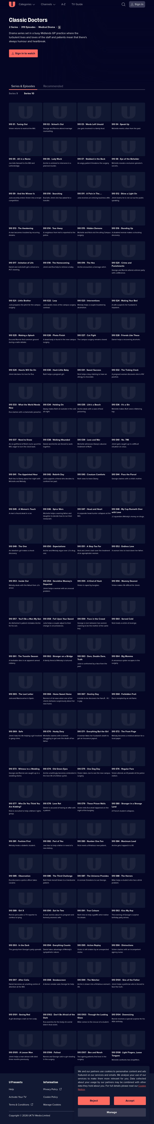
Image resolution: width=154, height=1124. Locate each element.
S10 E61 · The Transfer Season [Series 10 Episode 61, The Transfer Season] (23, 656)
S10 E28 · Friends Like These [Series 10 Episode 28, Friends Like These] (125, 335)
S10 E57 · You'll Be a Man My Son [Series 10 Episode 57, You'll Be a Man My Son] (25, 618)
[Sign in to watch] (23, 53)
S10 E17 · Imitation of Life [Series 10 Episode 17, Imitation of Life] (21, 262)
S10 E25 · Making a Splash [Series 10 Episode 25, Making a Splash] (21, 335)
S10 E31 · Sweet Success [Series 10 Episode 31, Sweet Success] (89, 370)
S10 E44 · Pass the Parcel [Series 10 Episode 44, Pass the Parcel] (124, 474)
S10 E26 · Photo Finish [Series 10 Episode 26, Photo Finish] (54, 335)
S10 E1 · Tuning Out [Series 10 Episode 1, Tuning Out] (18, 124)
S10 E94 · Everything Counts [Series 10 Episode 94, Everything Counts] (57, 945)
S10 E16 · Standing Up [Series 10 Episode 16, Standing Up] (122, 228)
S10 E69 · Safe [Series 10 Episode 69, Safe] (16, 731)
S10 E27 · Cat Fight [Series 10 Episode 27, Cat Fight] (86, 335)
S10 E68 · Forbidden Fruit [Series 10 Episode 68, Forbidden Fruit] (124, 694)
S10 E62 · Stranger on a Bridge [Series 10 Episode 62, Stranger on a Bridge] (58, 656)
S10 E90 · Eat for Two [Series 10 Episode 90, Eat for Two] (53, 910)
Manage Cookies (52, 1104)
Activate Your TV (17, 1097)
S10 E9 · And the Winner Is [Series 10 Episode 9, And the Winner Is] (22, 193)
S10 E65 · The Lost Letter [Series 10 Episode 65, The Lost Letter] (21, 694)
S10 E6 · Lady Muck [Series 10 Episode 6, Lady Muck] (52, 159)
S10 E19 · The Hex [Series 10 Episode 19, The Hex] (86, 262)
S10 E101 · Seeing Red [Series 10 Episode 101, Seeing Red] (19, 1014)
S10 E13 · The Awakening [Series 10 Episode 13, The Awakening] (21, 228)
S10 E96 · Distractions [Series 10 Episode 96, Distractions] (122, 945)
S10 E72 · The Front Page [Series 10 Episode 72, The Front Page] (124, 731)
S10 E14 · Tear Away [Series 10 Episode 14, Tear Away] (53, 228)
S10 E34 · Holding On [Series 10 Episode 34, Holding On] (53, 404)
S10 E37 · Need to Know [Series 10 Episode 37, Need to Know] (20, 439)
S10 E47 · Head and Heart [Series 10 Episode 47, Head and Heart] (89, 509)
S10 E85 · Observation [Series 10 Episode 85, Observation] (19, 876)
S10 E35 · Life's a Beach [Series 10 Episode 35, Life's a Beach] (89, 404)
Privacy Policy (50, 1089)
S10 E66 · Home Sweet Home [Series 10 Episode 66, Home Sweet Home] (57, 694)
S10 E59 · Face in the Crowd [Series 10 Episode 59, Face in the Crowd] (91, 618)
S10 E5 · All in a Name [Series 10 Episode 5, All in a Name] (20, 159)
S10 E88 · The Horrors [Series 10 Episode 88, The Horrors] (122, 876)
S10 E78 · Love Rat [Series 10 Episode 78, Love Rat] (52, 803)
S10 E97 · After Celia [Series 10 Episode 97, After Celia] (19, 980)
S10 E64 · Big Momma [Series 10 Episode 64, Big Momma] (122, 656)
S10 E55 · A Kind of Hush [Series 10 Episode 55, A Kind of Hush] (89, 581)
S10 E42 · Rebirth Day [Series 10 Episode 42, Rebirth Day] (53, 474)
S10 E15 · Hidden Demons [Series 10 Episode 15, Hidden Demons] (89, 228)
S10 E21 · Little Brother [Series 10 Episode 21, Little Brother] (20, 300)
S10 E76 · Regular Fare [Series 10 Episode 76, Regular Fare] (123, 768)
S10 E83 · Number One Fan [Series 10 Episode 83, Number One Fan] (90, 841)
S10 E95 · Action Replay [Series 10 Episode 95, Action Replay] (89, 945)
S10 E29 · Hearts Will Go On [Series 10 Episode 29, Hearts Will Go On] (22, 370)
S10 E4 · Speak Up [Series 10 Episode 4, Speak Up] (120, 124)
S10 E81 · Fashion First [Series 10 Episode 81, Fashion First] (20, 841)
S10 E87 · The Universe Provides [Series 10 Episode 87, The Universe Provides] (93, 876)
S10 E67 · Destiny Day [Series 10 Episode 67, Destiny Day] (88, 694)
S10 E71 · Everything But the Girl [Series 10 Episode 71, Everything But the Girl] (93, 731)
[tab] (53, 86)
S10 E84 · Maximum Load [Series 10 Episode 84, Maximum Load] (124, 841)
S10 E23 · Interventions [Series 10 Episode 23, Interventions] (88, 300)
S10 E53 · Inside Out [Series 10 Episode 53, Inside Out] (19, 581)
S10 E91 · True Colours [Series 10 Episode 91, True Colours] (88, 910)
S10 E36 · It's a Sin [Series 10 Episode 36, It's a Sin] (121, 404)
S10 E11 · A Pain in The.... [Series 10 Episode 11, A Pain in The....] (89, 193)
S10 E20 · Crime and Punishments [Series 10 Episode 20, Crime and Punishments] (121, 264)
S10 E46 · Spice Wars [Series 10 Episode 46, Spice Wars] (53, 509)
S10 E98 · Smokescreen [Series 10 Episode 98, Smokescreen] (54, 980)
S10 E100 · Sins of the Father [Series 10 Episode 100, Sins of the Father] (126, 980)
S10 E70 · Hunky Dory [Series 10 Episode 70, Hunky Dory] (53, 731)
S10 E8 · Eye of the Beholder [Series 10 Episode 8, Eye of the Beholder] (125, 159)
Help (11, 1089)
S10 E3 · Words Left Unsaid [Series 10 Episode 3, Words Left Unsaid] (90, 124)
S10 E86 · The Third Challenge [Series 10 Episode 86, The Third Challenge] (57, 876)
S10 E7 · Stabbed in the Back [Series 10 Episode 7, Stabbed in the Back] (91, 159)
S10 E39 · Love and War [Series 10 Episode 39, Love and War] (88, 439)
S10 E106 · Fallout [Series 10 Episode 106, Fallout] (52, 1052)
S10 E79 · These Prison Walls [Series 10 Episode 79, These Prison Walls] (91, 803)
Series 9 (13, 93)
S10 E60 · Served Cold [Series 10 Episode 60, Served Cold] (122, 618)
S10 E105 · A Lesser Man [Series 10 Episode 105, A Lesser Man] (21, 1052)
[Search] (123, 4)
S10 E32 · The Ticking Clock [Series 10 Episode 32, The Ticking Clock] (125, 370)
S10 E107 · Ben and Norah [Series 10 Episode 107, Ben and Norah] (89, 1052)
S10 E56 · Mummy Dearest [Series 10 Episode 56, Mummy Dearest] (124, 581)
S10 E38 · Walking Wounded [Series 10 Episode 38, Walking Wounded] (56, 439)
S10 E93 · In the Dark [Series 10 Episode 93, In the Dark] (19, 945)
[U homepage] (12, 4)
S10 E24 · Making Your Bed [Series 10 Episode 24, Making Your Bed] (124, 300)
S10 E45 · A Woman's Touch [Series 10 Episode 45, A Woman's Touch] (22, 509)
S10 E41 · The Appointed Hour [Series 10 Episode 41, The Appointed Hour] (23, 474)
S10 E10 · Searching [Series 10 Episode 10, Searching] (52, 193)
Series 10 (29, 93)
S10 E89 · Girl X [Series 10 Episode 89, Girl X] (16, 910)
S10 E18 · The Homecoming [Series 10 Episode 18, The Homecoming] (56, 262)
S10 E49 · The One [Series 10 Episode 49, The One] (18, 546)
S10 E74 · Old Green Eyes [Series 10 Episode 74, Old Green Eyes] (55, 768)
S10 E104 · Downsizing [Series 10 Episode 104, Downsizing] (123, 1014)
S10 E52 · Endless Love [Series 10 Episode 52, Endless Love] (123, 546)
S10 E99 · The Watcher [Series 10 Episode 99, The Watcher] (88, 980)
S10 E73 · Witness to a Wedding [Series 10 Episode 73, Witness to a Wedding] (24, 768)
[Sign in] (137, 4)
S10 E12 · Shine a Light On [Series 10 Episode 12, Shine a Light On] (124, 193)
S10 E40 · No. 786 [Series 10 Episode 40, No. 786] (120, 439)
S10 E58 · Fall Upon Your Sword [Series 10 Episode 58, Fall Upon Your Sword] (58, 618)
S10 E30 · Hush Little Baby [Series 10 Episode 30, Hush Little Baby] (56, 370)
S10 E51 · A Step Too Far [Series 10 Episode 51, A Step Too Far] (89, 546)
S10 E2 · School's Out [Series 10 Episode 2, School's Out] (53, 124)
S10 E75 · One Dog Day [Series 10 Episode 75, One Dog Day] (88, 768)
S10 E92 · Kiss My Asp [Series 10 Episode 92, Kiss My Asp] (122, 910)
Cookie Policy (50, 1097)
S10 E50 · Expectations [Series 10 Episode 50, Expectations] (54, 546)
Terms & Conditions (19, 1104)
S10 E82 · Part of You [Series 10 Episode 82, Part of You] (53, 841)
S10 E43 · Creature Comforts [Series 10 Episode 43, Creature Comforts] (91, 474)
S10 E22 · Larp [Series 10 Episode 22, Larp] (50, 300)
